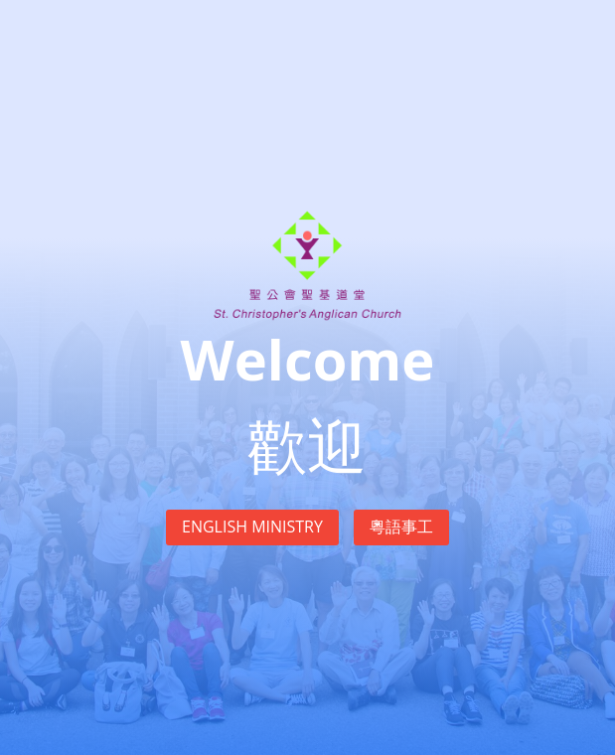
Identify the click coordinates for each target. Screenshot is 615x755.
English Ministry (252, 526)
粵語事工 (401, 526)
